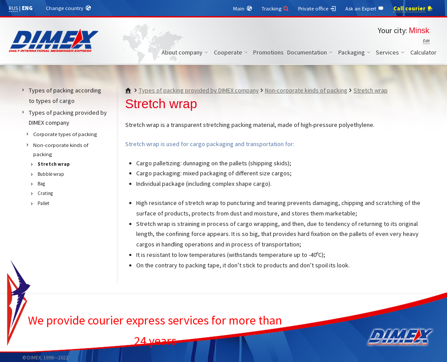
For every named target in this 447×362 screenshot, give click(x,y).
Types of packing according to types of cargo (65, 95)
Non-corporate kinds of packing (306, 90)
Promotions (268, 52)
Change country (69, 8)
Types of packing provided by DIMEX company (199, 90)
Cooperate (232, 52)
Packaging (355, 52)
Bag (41, 184)
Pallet (43, 203)
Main (243, 8)
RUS (13, 8)
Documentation (311, 52)
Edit (426, 41)
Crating (45, 193)
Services (391, 52)
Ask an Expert (365, 8)
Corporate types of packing (65, 134)
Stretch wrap (371, 90)
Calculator (423, 52)
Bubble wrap (51, 174)
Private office (317, 8)
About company (186, 52)
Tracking (275, 8)
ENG (27, 8)
